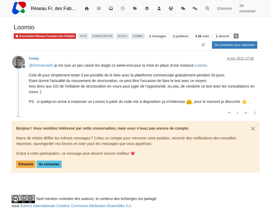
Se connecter (49, 164)
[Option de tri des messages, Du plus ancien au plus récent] (203, 45)
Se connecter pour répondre (234, 45)
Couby (34, 58)
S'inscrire (26, 164)
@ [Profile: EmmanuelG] (41, 65)
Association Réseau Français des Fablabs (45, 36)
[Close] (253, 128)
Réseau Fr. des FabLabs (53, 8)
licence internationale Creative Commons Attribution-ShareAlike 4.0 (75, 206)
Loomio (201, 65)
